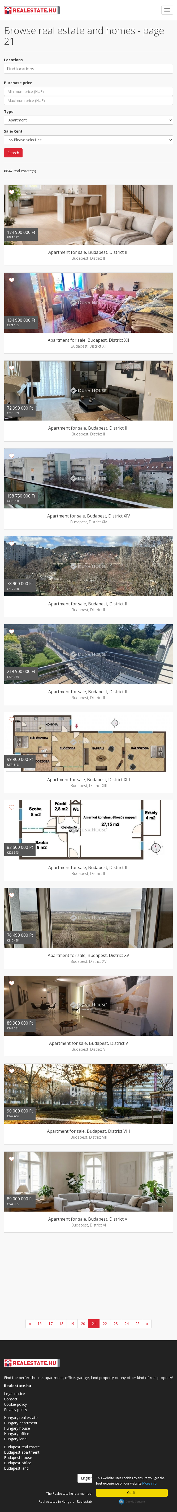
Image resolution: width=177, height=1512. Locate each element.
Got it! (131, 1492)
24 (126, 1323)
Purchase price (18, 82)
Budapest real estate (22, 1446)
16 (39, 1323)
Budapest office (17, 1462)
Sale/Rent (13, 131)
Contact (11, 1398)
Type (9, 111)
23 (116, 1323)
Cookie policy (15, 1404)
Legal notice (14, 1393)
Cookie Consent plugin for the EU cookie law (132, 1502)
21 (94, 1323)
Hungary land (15, 1438)
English (88, 1478)
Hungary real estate (21, 1417)
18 (61, 1323)
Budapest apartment (22, 1452)
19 (72, 1323)
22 (105, 1323)
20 (83, 1323)
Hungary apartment (20, 1422)
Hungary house (17, 1428)
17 (50, 1323)
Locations (13, 59)
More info (150, 1483)
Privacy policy (15, 1409)
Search (13, 152)
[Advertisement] (88, 1276)
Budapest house (18, 1457)
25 (137, 1323)
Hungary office (16, 1433)
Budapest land (16, 1468)
